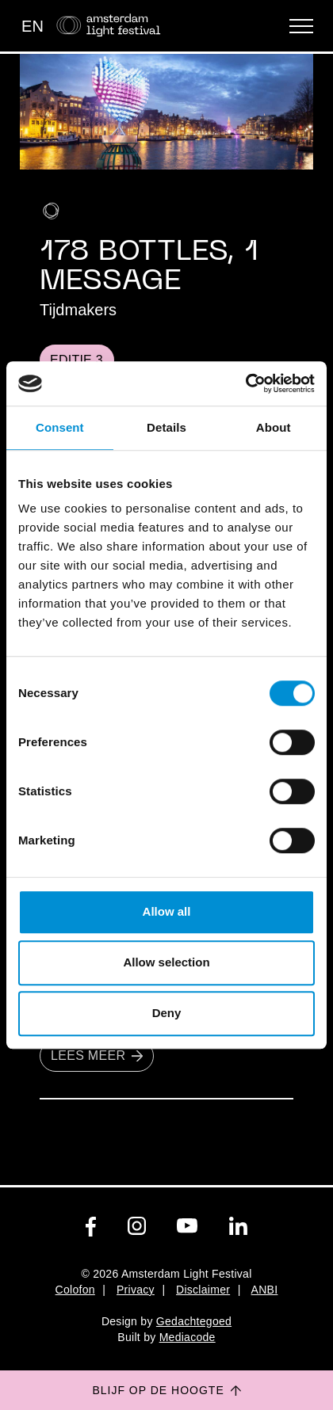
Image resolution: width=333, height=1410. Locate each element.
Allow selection (166, 962)
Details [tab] (166, 427)
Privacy (136, 1289)
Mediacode (187, 1337)
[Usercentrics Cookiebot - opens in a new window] (245, 383)
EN (32, 26)
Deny (167, 1012)
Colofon (75, 1289)
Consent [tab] (60, 427)
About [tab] (273, 427)
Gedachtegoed (194, 1321)
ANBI (264, 1289)
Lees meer (97, 1055)
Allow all (167, 911)
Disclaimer (203, 1289)
